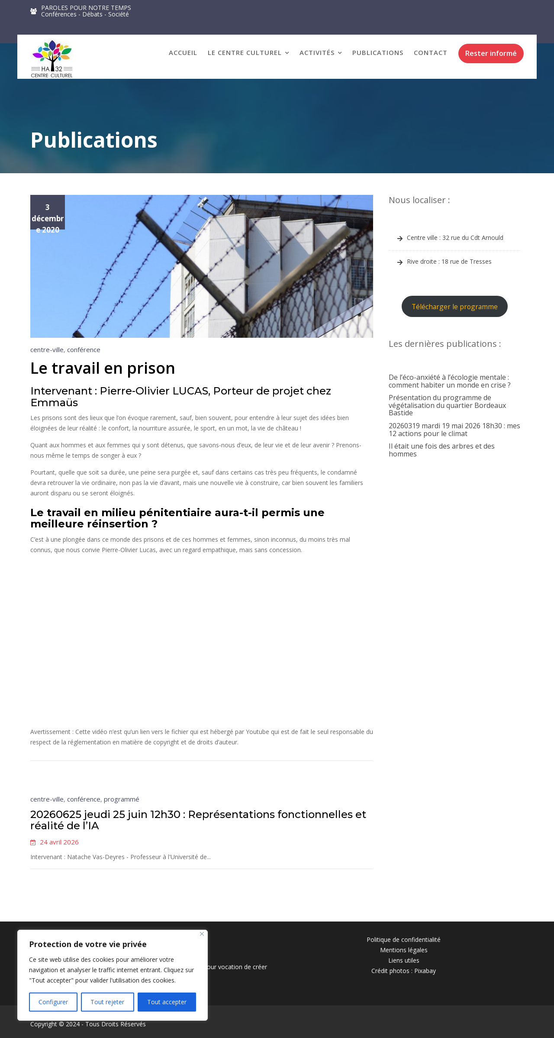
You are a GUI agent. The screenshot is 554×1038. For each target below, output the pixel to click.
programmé (122, 799)
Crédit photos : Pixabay (403, 971)
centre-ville (47, 349)
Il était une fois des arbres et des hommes (442, 450)
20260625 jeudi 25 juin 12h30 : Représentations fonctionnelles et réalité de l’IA (198, 820)
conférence (83, 349)
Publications (377, 52)
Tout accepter (167, 1002)
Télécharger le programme (455, 306)
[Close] (202, 934)
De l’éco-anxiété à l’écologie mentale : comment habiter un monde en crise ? (450, 381)
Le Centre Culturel (245, 52)
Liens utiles (403, 960)
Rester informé (491, 53)
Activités (317, 52)
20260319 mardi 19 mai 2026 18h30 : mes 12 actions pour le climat (454, 429)
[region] (112, 975)
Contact (431, 52)
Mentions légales (404, 950)
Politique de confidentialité (404, 939)
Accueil (183, 52)
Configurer (53, 1002)
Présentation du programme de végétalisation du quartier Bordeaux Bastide (447, 405)
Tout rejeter (107, 1002)
